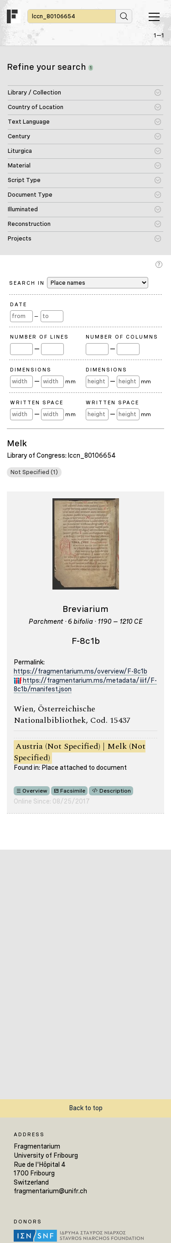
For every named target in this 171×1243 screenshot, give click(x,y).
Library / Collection (34, 92)
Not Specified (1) (34, 472)
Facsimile (72, 791)
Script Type (24, 180)
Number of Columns (122, 337)
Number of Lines (39, 337)
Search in (78, 282)
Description (115, 791)
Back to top (86, 1108)
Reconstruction (29, 223)
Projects (19, 238)
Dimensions (31, 369)
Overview (34, 791)
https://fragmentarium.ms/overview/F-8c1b (80, 671)
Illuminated (23, 209)
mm (70, 381)
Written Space (36, 402)
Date (18, 304)
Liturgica (20, 150)
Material (19, 165)
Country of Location (35, 107)
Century (19, 136)
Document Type (30, 194)
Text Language (29, 121)
